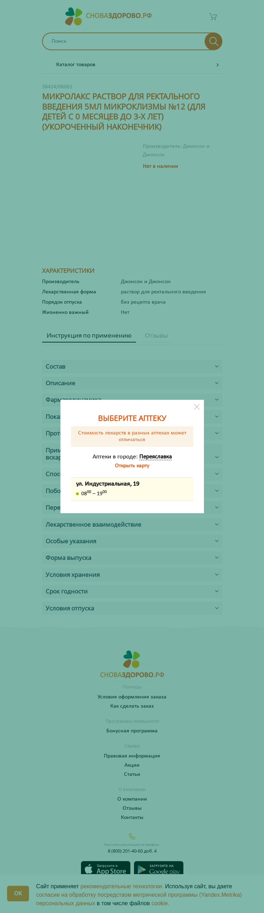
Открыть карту (132, 466)
